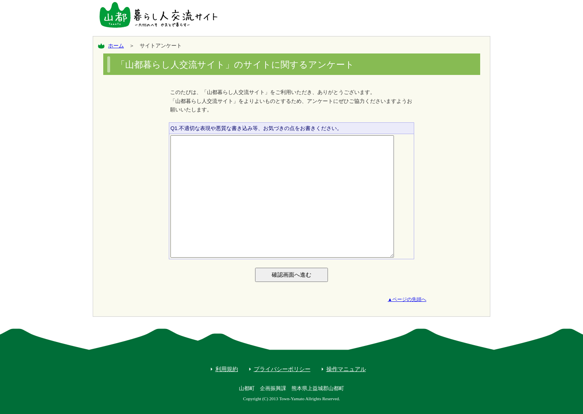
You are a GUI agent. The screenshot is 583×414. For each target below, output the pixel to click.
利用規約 (226, 369)
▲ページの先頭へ (407, 299)
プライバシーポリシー (282, 369)
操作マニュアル (346, 369)
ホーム (116, 46)
